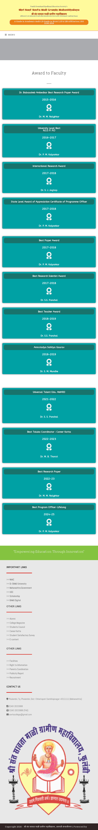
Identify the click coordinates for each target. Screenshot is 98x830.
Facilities (14, 660)
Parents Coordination (19, 669)
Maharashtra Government (21, 587)
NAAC (12, 579)
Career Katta (15, 631)
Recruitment (15, 677)
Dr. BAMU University (18, 583)
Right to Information (18, 665)
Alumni (12, 618)
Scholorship (15, 596)
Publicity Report (17, 673)
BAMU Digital (15, 600)
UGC (11, 591)
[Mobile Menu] (10, 35)
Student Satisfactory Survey (22, 635)
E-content (14, 639)
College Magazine (17, 622)
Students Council (17, 626)
